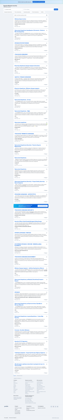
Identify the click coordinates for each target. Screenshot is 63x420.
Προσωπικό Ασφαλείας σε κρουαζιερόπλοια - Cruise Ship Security (29, 317)
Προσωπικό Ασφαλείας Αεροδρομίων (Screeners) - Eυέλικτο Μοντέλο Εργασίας (30, 31)
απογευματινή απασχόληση (41, 386)
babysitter (38, 392)
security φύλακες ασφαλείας (29, 381)
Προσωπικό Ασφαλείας (20, 157)
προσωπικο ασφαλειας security (41, 391)
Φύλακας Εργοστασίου (20, 19)
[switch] (47, 15)
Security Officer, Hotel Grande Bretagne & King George (28, 221)
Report (45, 26)
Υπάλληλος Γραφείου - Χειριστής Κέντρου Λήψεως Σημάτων (30, 352)
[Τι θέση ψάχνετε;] (13, 9)
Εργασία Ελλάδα (17, 413)
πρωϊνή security (27, 390)
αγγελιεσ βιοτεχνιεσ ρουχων (29, 401)
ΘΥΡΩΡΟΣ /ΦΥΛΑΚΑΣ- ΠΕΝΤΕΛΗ (23, 232)
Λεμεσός (15, 385)
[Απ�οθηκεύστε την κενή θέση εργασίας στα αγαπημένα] (47, 30)
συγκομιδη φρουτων (39, 381)
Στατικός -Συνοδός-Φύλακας (22, 330)
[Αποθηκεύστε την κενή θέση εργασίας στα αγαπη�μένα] (47, 145)
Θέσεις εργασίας (17, 410)
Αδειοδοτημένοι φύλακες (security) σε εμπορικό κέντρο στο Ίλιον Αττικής (29, 364)
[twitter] (55, 406)
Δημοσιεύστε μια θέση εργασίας (38, 1)
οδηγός (38, 390)
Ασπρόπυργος (16, 389)
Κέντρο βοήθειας (17, 412)
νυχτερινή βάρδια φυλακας (29, 389)
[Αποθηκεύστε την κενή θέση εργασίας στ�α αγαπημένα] (47, 88)
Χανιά (14, 391)
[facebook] (51, 406)
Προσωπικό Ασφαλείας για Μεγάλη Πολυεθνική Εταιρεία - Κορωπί (29, 280)
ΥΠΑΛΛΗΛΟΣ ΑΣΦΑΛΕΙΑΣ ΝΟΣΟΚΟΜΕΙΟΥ (25, 256)
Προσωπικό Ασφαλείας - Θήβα (22, 111)
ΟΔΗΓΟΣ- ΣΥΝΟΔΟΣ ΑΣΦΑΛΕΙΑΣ (23, 77)
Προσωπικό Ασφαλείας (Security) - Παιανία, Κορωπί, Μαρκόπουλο (28, 145)
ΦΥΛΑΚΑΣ (17, 292)
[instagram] (53, 406)
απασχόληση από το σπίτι (40, 389)
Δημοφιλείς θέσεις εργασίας (18, 397)
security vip (26, 393)
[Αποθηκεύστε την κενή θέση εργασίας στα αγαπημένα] (47, 19)
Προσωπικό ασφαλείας (20, 122)
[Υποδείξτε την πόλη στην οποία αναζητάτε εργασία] (32, 9)
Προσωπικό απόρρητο (12, 417)
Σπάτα (15, 392)
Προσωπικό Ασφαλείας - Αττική (23, 99)
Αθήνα (14, 381)
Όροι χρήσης (6, 417)
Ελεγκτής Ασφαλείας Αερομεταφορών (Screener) (27, 65)
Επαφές (16, 409)
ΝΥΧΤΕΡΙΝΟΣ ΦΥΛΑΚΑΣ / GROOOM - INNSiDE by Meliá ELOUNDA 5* (28, 244)
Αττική (14, 384)
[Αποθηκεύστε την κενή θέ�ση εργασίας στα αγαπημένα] (47, 257)
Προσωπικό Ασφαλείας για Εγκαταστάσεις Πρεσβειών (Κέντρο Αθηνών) (28, 304)
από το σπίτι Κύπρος (28, 399)
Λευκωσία (15, 390)
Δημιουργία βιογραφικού (42, 205)
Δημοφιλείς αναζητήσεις (18, 378)
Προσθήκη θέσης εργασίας (30, 410)
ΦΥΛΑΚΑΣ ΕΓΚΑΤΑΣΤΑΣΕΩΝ (22, 43)
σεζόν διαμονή (39, 384)
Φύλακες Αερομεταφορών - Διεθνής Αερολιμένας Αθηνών (29, 268)
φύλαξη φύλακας (27, 384)
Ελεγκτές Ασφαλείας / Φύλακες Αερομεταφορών (27, 88)
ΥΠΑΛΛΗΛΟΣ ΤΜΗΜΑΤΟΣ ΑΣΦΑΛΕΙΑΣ (24, 133)
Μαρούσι (15, 386)
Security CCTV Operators (21, 341)
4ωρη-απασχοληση (39, 385)
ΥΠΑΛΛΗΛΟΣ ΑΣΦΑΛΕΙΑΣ (21, 54)
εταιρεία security (27, 385)
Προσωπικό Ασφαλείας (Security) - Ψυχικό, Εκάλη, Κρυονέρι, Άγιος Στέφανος (30, 182)
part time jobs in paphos (28, 400)
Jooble (58, 417)
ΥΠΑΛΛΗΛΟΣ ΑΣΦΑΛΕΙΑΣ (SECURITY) (24, 210)
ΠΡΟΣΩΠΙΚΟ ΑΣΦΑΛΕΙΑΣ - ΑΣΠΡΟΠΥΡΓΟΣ (25, 194)
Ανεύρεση (56, 9)
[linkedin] (57, 406)
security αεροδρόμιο (28, 386)
